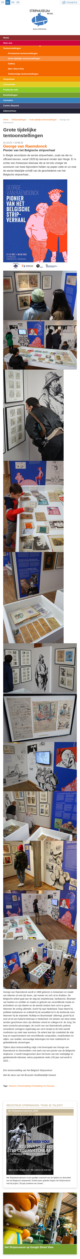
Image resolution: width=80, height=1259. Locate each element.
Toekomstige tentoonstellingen (23, 74)
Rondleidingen (10, 95)
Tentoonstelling (24, 1086)
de (18, 2)
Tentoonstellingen (12, 48)
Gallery (11, 63)
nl (8, 2)
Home (6, 37)
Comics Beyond (11, 105)
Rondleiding (37, 1086)
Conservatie (9, 84)
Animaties (8, 100)
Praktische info (10, 90)
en (12, 2)
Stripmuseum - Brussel (40, 17)
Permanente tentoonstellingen (23, 53)
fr (2, 2)
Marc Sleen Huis (16, 69)
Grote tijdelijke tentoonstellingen (24, 58)
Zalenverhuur (9, 111)
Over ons (7, 43)
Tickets (69, 2)
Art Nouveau (49, 1086)
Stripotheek (9, 79)
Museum (12, 1086)
